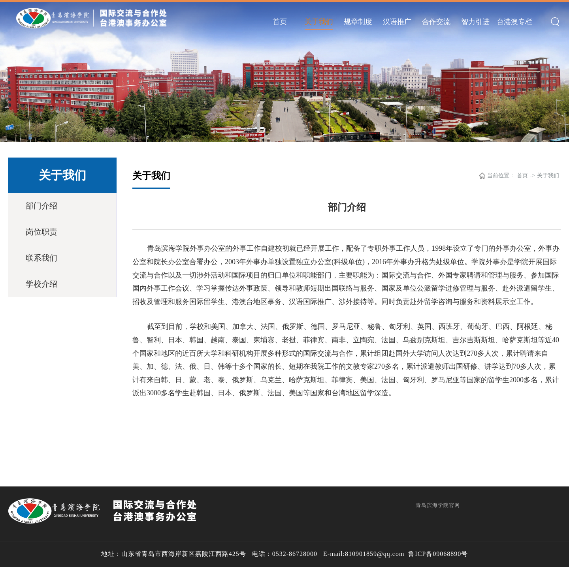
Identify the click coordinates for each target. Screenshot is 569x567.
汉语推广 (397, 22)
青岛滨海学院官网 (438, 505)
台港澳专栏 (514, 22)
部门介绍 (41, 205)
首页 (280, 22)
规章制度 (358, 22)
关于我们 (319, 22)
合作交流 (436, 22)
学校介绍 (41, 284)
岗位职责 (41, 231)
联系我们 (41, 257)
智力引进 (475, 22)
